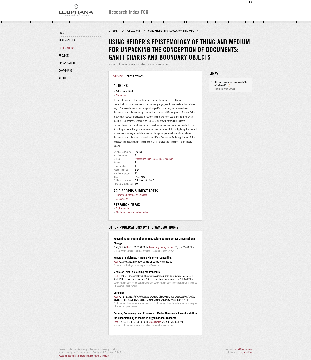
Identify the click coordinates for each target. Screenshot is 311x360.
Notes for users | (66, 355)
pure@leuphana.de (243, 349)
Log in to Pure (246, 352)
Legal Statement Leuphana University (91, 355)
